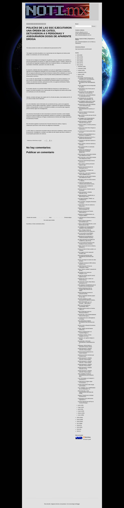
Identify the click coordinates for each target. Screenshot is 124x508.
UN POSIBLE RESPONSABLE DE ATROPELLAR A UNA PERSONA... (86, 78)
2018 (78, 421)
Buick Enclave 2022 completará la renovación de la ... (85, 186)
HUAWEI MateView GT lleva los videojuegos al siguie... (85, 266)
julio (79, 76)
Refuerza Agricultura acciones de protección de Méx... (85, 293)
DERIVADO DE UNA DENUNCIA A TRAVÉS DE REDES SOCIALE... (86, 237)
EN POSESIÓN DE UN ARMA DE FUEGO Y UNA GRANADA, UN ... (86, 99)
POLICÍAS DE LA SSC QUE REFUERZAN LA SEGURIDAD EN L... (86, 342)
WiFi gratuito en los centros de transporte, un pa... (84, 273)
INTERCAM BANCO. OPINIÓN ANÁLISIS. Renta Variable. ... (85, 365)
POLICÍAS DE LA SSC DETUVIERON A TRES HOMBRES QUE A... (87, 174)
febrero (80, 413)
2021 (78, 64)
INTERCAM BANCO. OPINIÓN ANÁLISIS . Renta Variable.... (85, 362)
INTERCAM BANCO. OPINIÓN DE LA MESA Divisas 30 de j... (86, 196)
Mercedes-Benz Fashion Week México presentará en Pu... (86, 282)
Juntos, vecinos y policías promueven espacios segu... (86, 164)
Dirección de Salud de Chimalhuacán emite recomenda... (86, 112)
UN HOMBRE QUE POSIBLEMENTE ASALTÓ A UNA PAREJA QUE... (86, 119)
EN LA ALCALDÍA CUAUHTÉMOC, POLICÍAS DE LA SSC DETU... (85, 234)
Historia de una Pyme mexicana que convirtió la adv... (86, 355)
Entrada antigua (67, 217)
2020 (78, 417)
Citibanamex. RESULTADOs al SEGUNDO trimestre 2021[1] (85, 346)
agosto (79, 74)
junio (79, 405)
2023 (78, 61)
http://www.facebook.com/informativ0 (83, 49)
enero (79, 415)
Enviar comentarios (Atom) (38, 223)
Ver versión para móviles (49, 220)
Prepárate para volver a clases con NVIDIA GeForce (85, 279)
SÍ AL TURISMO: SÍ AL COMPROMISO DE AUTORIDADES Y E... (86, 388)
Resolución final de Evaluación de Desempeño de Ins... (85, 167)
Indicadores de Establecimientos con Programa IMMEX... (86, 215)
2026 (78, 55)
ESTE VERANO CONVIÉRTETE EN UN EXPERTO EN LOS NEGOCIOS (87, 285)
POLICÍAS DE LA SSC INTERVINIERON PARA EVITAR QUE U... (87, 315)
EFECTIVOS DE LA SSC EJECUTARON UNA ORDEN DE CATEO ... (87, 155)
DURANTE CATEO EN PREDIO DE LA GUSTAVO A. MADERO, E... (86, 135)
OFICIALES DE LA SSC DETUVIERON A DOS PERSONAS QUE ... (86, 105)
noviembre (80, 68)
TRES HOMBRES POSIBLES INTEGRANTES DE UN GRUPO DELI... (86, 375)
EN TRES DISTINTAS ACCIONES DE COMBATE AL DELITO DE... (86, 240)
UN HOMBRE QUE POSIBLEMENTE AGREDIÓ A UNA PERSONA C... (86, 227)
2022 (78, 62)
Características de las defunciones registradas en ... (85, 399)
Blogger (78, 504)
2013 (78, 431)
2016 (78, 425)
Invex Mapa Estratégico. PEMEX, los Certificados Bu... (86, 199)
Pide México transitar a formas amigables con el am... (84, 335)
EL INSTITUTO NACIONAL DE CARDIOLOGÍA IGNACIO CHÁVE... (86, 183)
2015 (78, 427)
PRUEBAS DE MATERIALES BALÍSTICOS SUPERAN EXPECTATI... (84, 151)
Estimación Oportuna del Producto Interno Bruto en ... (85, 212)
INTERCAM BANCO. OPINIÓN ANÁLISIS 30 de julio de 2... (85, 122)
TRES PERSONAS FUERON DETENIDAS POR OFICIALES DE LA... (86, 322)
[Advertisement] (49, 203)
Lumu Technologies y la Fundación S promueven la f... (86, 379)
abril (79, 409)
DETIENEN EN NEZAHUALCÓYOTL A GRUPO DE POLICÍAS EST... (86, 138)
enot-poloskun (63, 504)
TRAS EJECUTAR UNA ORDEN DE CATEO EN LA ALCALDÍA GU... (86, 92)
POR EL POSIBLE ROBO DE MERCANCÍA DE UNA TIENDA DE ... (87, 231)
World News (88, 437)
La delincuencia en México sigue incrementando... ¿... (85, 382)
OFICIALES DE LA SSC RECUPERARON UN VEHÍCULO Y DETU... (86, 109)
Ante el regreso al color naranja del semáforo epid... (85, 253)
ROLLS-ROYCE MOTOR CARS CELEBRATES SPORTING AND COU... (85, 256)
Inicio (50, 217)
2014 (78, 429)
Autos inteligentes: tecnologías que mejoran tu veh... (85, 171)
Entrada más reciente (31, 217)
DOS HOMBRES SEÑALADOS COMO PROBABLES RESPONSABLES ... (86, 102)
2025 (78, 57)
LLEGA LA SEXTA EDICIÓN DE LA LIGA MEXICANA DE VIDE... (87, 224)
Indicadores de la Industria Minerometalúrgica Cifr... (84, 208)
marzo (79, 411)
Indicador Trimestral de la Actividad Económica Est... (85, 396)
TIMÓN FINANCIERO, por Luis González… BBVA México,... (85, 302)
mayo (79, 407)
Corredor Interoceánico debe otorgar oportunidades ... (86, 385)
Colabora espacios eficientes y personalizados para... (84, 221)
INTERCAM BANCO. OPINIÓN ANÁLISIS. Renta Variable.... (85, 349)
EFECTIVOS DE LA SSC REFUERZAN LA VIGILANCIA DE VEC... (86, 95)
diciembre (80, 66)
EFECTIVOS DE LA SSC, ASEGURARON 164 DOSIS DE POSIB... (85, 392)
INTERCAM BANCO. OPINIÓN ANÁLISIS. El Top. (85, 193)
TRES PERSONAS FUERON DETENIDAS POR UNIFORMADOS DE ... (86, 82)
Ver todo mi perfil (87, 439)
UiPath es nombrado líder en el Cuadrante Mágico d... (85, 332)
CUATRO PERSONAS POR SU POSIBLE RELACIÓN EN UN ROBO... (85, 289)
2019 (78, 419)
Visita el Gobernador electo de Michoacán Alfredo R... (84, 312)
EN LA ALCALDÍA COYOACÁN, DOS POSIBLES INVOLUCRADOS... (86, 243)
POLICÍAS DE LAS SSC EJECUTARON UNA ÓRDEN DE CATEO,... (87, 177)
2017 (78, 423)
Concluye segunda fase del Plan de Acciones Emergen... (86, 402)
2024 (78, 59)
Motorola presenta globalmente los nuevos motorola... (85, 352)
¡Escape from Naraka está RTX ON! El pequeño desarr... (86, 276)
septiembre (80, 72)
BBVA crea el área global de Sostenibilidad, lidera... (84, 306)
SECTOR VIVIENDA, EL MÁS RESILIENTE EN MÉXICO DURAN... (87, 299)
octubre (80, 70)
